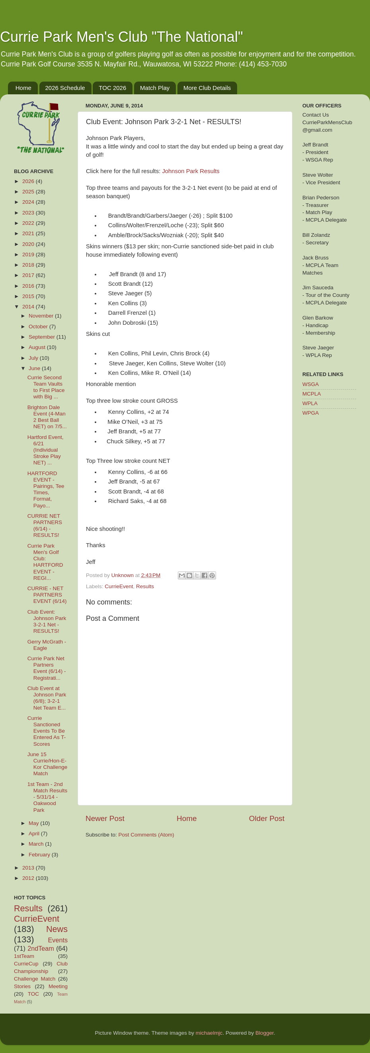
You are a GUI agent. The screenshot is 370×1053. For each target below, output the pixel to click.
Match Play (154, 87)
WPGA (310, 413)
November (42, 316)
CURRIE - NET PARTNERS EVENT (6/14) (47, 594)
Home (23, 87)
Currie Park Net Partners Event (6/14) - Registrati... (46, 668)
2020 (29, 244)
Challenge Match (34, 979)
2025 (29, 192)
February (40, 855)
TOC (33, 994)
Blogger (264, 1033)
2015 (29, 296)
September (42, 337)
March (37, 844)
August (38, 347)
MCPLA (311, 394)
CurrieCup (26, 964)
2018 (29, 265)
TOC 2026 (112, 87)
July (34, 358)
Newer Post (105, 818)
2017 (29, 275)
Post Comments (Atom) (146, 835)
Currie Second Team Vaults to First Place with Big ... (46, 387)
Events (58, 940)
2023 (29, 213)
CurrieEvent (119, 586)
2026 (29, 181)
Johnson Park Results (190, 171)
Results (145, 586)
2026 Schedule (65, 87)
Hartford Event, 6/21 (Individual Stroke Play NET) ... (45, 450)
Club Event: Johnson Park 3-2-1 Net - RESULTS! (46, 621)
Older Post (266, 818)
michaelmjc (209, 1033)
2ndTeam (40, 948)
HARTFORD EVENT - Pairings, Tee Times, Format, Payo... (45, 489)
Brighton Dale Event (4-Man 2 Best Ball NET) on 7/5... (47, 417)
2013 (29, 868)
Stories (22, 986)
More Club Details (207, 87)
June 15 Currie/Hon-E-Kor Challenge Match (47, 764)
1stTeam (24, 956)
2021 (29, 233)
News (57, 929)
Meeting (58, 986)
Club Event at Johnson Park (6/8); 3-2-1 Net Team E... (46, 698)
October (39, 327)
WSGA (310, 384)
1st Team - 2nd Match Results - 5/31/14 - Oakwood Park (47, 797)
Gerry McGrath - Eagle (46, 645)
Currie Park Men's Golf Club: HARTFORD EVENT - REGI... (45, 562)
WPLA (309, 403)
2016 (29, 286)
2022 (29, 223)
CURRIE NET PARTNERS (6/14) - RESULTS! (44, 525)
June (35, 368)
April (35, 834)
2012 (29, 878)
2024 (29, 202)
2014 (29, 307)
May (34, 823)
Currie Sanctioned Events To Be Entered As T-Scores (46, 731)
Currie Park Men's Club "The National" (121, 37)
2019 (29, 254)
